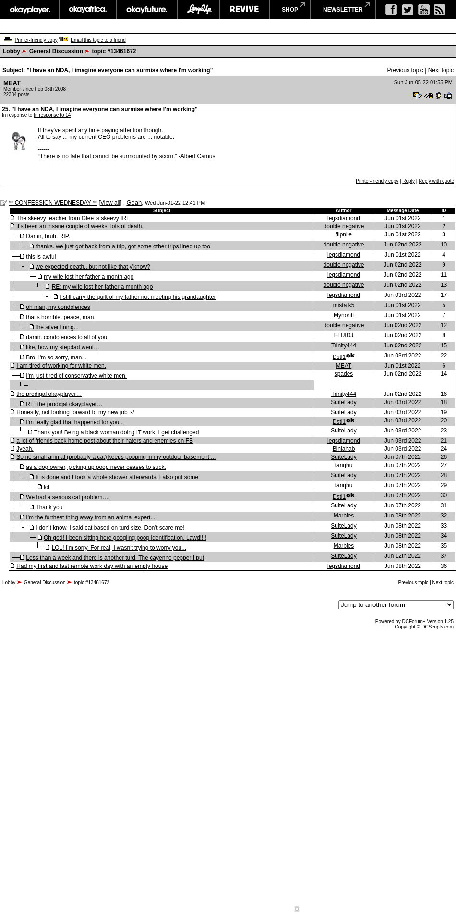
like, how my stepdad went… (62, 347)
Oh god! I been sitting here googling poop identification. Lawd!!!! (125, 537)
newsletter (343, 9)
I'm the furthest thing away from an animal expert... (90, 517)
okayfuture (147, 9)
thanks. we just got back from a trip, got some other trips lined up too (123, 246)
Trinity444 (343, 345)
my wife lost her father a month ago (88, 276)
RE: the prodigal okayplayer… (64, 404)
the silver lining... (57, 327)
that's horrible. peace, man (60, 317)
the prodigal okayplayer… (49, 394)
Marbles (344, 515)
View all (110, 202)
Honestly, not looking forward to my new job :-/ (75, 412)
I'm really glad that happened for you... (75, 422)
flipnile (344, 234)
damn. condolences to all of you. (67, 337)
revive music (244, 9)
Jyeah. (24, 448)
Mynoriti (344, 315)
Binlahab (344, 448)
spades (344, 373)
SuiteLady (343, 402)
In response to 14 (52, 115)
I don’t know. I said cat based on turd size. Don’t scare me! (110, 527)
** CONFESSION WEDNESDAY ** (53, 202)
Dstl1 (339, 357)
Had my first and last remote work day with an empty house (92, 566)
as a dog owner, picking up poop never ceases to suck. (96, 467)
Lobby (11, 51)
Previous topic (405, 70)
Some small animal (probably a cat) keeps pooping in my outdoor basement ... (116, 457)
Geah (134, 202)
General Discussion (56, 51)
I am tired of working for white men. (61, 365)
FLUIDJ (344, 335)
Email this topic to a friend (98, 40)
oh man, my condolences (58, 307)
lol (46, 487)
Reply (408, 181)
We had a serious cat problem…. (68, 497)
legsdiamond (343, 218)
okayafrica (88, 9)
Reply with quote (436, 181)
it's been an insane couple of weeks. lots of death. (79, 226)
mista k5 (344, 305)
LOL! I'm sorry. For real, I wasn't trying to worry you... (119, 547)
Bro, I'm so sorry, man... (56, 357)
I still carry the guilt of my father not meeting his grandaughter (138, 297)
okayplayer (29, 9)
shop (290, 9)
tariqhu (344, 465)
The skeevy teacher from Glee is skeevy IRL (72, 218)
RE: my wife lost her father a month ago (102, 286)
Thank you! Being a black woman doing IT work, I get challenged (116, 432)
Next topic (441, 70)
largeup (198, 9)
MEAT (12, 82)
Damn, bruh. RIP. (48, 236)
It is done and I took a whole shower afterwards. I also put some (117, 477)
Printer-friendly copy (36, 40)
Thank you (49, 507)
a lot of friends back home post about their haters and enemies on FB (104, 440)
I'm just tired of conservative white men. (76, 375)
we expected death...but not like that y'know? (93, 266)
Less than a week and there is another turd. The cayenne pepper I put (115, 557)
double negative (344, 226)
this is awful (41, 256)
